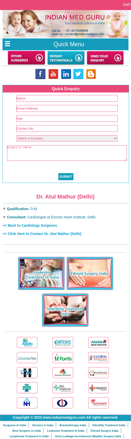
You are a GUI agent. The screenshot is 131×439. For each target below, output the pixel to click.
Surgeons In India (14, 425)
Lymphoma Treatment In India (29, 436)
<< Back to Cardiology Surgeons (30, 225)
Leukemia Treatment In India (65, 430)
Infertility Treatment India (109, 425)
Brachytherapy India (73, 425)
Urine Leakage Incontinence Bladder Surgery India (88, 436)
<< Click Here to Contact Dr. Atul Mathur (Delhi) (42, 234)
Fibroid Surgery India (104, 430)
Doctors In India (42, 425)
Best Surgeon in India (26, 430)
